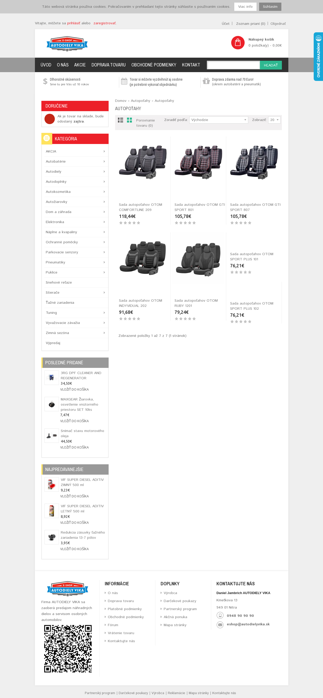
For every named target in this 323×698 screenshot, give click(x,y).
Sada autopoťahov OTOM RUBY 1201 (196, 303)
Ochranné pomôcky (62, 242)
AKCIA (51, 151)
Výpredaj (53, 343)
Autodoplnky (56, 181)
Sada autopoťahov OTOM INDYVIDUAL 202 (140, 303)
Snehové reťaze (59, 282)
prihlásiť (73, 23)
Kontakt (191, 65)
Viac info (245, 6)
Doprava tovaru (109, 65)
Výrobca (170, 593)
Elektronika (55, 222)
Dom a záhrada (58, 212)
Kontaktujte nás (121, 641)
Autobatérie (56, 161)
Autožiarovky (56, 201)
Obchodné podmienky (153, 65)
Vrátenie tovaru (121, 633)
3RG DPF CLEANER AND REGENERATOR (81, 375)
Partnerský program (180, 609)
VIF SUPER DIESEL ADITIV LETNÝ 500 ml (82, 509)
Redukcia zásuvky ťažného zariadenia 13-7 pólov (83, 535)
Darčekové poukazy (180, 601)
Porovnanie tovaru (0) (145, 123)
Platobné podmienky (125, 609)
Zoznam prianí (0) (250, 23)
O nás (63, 65)
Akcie (80, 65)
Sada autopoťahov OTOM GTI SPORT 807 (255, 207)
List (120, 121)
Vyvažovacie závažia (63, 322)
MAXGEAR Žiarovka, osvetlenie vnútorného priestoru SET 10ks (79, 404)
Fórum (113, 625)
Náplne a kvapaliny (61, 232)
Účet (226, 23)
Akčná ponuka (175, 617)
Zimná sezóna (57, 333)
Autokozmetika (58, 191)
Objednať (278, 23)
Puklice (51, 272)
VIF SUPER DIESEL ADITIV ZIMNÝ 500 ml (82, 482)
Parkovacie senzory (62, 252)
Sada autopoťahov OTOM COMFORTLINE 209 (140, 207)
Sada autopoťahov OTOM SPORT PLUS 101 (251, 303)
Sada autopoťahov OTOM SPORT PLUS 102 (140, 399)
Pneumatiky (55, 262)
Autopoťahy (140, 100)
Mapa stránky (175, 625)
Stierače (52, 292)
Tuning (51, 312)
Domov (120, 100)
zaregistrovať (105, 23)
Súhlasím (270, 6)
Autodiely (53, 171)
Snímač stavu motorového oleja (82, 433)
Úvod (46, 65)
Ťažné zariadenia (60, 302)
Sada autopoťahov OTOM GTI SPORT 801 (200, 207)
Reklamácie (176, 693)
